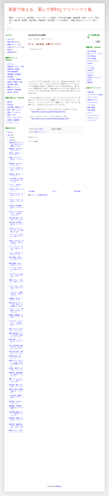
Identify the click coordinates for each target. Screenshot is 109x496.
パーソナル (91, 105)
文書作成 (10, 52)
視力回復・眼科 (12, 84)
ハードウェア (91, 120)
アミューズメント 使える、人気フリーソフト (16, 248)
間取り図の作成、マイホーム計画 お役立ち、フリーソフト (16, 334)
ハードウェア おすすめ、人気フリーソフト (16, 236)
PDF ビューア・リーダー (95, 54)
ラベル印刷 (90, 68)
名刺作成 (90, 70)
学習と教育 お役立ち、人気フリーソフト (16, 258)
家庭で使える (11, 42)
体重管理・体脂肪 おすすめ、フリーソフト (16, 419)
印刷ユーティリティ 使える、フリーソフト (16, 159)
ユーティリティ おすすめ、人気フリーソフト (16, 287)
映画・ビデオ (11, 115)
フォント (90, 66)
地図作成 (90, 82)
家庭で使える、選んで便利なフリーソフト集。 (52, 9)
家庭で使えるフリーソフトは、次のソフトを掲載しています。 (16, 304)
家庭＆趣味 (91, 107)
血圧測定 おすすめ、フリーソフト (16, 402)
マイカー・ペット (13, 122)
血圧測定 (10, 77)
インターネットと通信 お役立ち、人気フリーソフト (16, 293)
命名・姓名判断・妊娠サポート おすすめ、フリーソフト (16, 347)
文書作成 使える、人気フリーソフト (16, 299)
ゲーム (89, 112)
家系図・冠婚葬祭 (13, 120)
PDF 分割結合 (91, 56)
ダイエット (11, 64)
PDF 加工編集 (91, 58)
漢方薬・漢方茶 (12, 92)
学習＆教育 (91, 110)
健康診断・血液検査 (14, 74)
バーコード (90, 73)
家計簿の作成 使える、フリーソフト (15, 357)
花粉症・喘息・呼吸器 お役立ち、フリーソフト (16, 390)
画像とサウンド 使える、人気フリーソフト (16, 281)
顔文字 (89, 80)
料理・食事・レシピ (14, 110)
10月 (11, 140)
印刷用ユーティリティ (94, 77)
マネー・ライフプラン (14, 117)
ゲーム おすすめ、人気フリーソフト (16, 253)
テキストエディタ (92, 61)
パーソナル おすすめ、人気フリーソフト (16, 269)
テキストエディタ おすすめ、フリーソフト (16, 195)
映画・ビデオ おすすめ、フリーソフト (16, 329)
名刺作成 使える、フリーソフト (16, 175)
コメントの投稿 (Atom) (39, 195)
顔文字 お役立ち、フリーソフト (16, 154)
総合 (8, 49)
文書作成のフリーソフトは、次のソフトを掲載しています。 (16, 144)
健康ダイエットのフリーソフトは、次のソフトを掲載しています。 (16, 363)
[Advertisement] (44, 63)
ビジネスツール (92, 102)
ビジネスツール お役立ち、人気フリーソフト (16, 275)
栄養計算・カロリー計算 (15, 66)
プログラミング (92, 118)
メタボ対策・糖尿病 (14, 79)
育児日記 (10, 104)
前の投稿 (77, 191)
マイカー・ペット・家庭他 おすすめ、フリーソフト (16, 310)
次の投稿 (32, 191)
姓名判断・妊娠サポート (15, 107)
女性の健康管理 (12, 71)
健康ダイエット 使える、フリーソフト (16, 431)
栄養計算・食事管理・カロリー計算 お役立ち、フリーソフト (16, 425)
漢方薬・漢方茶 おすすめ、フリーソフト (16, 369)
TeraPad (89, 63)
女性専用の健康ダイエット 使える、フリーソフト (16, 413)
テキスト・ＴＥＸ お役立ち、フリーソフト (16, 201)
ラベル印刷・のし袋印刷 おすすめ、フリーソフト (16, 180)
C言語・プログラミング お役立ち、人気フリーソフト (17, 242)
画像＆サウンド (92, 100)
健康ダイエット (12, 44)
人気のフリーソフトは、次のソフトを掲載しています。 (16, 230)
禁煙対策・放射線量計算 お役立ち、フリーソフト (16, 374)
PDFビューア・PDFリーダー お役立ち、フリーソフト (16, 213)
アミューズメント (93, 115)
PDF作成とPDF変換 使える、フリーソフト (16, 223)
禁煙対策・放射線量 (14, 89)
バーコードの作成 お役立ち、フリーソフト (16, 169)
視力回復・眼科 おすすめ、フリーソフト (16, 385)
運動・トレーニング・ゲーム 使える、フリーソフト (16, 380)
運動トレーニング (13, 87)
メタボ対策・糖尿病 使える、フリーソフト (16, 397)
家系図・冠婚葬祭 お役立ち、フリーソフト (16, 316)
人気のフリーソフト (40, 132)
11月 (11, 137)
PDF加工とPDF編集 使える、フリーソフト (16, 207)
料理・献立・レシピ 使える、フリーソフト (16, 341)
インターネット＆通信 (95, 94)
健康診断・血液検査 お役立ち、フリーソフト (16, 407)
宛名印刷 (90, 75)
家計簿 (9, 102)
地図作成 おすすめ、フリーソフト (16, 149)
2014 (9, 135)
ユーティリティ (92, 97)
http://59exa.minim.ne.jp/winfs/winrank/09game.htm (50, 119)
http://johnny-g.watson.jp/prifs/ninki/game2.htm (48, 112)
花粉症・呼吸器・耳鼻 (14, 82)
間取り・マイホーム (14, 112)
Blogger (58, 486)
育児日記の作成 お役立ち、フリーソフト (16, 352)
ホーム (9, 29)
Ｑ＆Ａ (9, 39)
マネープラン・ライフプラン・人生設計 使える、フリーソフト (16, 323)
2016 (9, 132)
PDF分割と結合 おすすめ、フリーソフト (16, 218)
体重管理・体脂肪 (13, 69)
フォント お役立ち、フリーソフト (16, 185)
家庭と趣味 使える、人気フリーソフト (16, 264)
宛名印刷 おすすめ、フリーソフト (16, 164)
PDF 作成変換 (91, 51)
